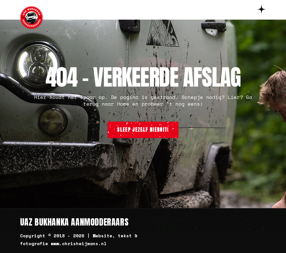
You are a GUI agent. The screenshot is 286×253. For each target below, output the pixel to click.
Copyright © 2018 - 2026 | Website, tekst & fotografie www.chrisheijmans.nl (78, 239)
